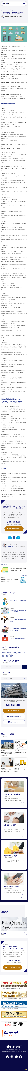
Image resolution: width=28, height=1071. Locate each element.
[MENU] (24, 3)
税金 (7, 655)
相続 (24, 652)
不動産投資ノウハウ (6, 652)
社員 (3, 655)
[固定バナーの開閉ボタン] (26, 1069)
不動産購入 (14, 652)
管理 (11, 655)
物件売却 (19, 652)
